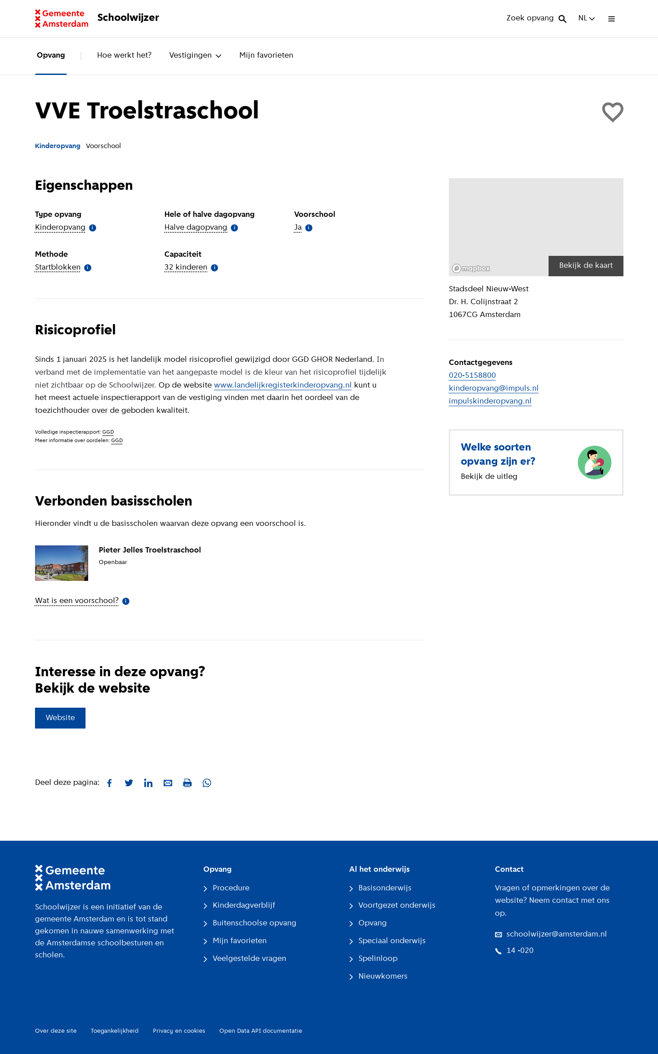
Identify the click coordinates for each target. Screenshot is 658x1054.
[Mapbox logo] (471, 268)
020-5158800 (472, 376)
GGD (108, 432)
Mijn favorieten (266, 55)
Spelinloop (373, 959)
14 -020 (514, 951)
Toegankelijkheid (115, 1031)
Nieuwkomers (378, 976)
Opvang (51, 55)
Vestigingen (195, 55)
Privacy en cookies (179, 1031)
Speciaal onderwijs (387, 941)
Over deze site (56, 1031)
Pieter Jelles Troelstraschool (150, 550)
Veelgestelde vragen (244, 959)
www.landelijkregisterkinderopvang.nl (283, 385)
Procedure (226, 888)
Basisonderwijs (380, 888)
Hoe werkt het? (124, 55)
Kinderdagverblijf (239, 905)
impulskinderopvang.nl (490, 401)
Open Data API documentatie (260, 1031)
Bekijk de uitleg (489, 477)
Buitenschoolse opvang (249, 923)
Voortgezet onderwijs (392, 905)
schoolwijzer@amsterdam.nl (551, 934)
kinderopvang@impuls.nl (494, 388)
